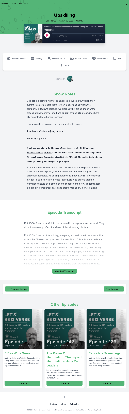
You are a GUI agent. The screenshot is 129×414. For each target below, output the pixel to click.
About (13, 4)
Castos (100, 410)
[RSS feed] (125, 4)
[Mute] (53, 36)
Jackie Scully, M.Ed (65, 157)
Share (66, 40)
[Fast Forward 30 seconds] (66, 36)
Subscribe (23, 4)
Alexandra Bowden (35, 152)
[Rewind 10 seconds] (57, 36)
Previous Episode (17, 289)
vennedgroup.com (36, 138)
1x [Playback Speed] (61, 36)
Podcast (5, 4)
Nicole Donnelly (67, 148)
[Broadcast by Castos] (100, 40)
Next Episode (114, 289)
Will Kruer (48, 152)
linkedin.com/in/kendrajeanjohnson (45, 131)
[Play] (47, 35)
